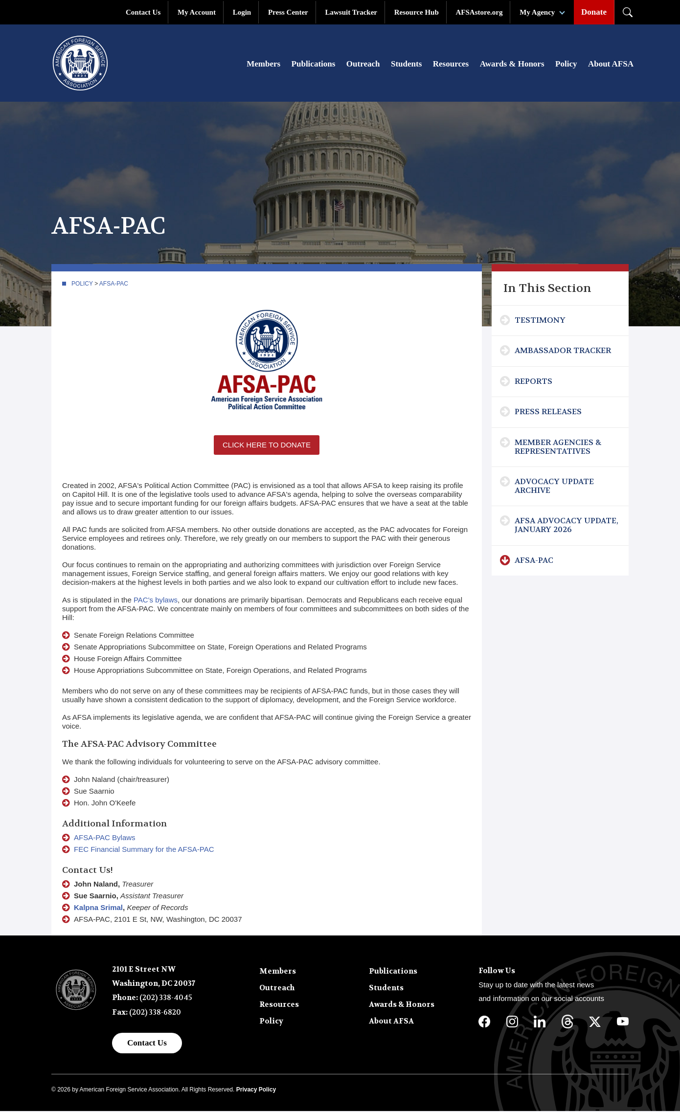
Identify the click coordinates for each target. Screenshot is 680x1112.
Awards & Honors (512, 64)
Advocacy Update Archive (554, 486)
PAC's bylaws (156, 601)
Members (263, 64)
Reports (533, 382)
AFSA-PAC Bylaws (105, 838)
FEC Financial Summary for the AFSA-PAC (144, 850)
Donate (594, 12)
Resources (451, 64)
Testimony (540, 321)
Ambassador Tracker (563, 351)
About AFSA (611, 64)
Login (242, 12)
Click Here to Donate (267, 446)
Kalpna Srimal (98, 908)
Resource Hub (416, 12)
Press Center (288, 12)
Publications (314, 64)
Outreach (363, 64)
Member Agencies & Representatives (558, 447)
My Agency (537, 12)
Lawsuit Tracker (351, 12)
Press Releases (548, 412)
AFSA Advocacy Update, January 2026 (566, 525)
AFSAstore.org (479, 12)
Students (406, 64)
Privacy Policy (256, 1090)
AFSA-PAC (113, 284)
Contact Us (143, 12)
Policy (566, 64)
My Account (197, 12)
